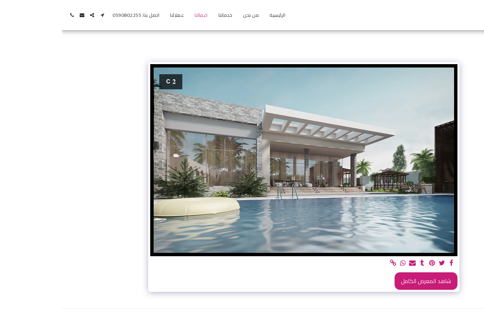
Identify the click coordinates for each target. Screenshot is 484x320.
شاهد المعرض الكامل (364, 281)
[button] (40, 15)
